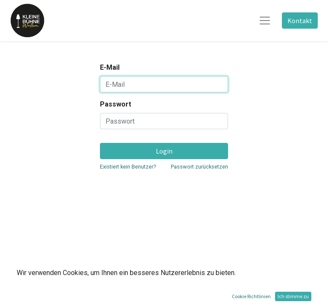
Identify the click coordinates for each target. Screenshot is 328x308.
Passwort (115, 104)
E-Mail (110, 67)
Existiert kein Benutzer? (128, 166)
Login (164, 151)
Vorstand (53, 273)
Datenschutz (78, 273)
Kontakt (299, 20)
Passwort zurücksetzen (199, 166)
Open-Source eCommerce (279, 296)
